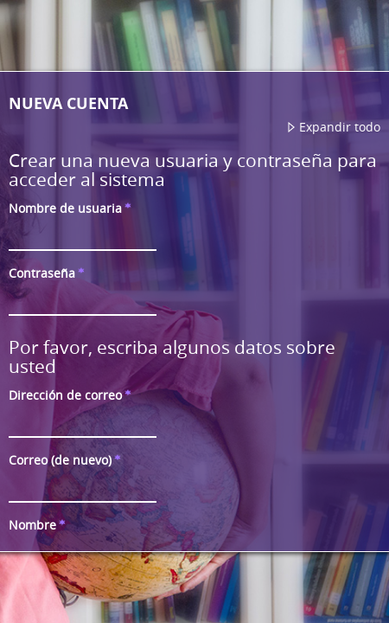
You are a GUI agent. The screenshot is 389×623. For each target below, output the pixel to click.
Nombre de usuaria (73, 208)
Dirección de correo (73, 395)
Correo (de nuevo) (67, 460)
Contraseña (49, 273)
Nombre (40, 525)
